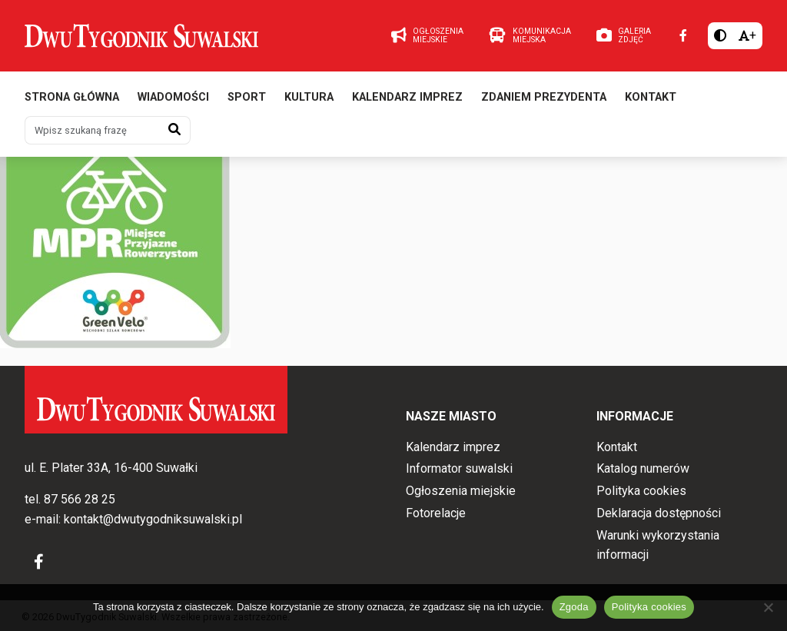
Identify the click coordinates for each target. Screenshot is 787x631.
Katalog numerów (642, 469)
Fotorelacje (436, 513)
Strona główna (72, 98)
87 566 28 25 (79, 500)
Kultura (309, 98)
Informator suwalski (459, 469)
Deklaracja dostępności (658, 513)
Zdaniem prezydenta (543, 98)
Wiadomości (173, 98)
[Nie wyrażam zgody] (767, 607)
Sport (246, 98)
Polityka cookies (641, 490)
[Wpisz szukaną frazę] (92, 130)
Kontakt (650, 98)
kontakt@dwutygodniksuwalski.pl (153, 519)
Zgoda (574, 607)
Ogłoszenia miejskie (461, 490)
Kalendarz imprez (407, 98)
